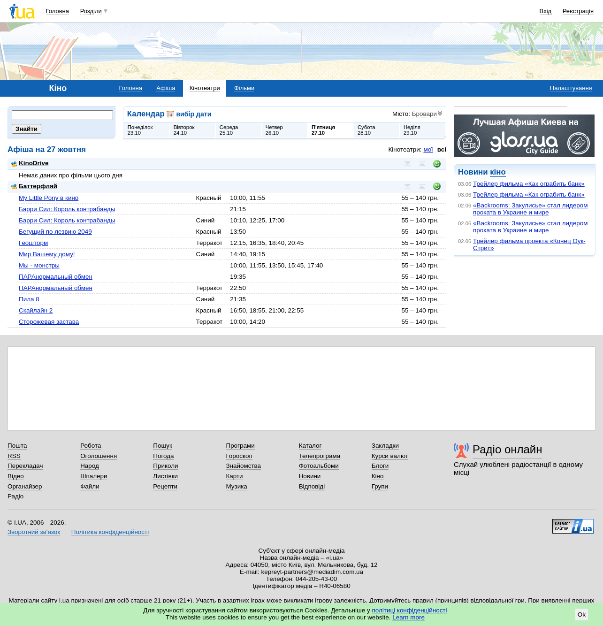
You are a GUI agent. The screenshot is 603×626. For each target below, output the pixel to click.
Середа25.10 (229, 130)
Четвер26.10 (274, 130)
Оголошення (98, 455)
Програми (240, 445)
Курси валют (390, 455)
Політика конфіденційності (110, 531)
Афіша (165, 88)
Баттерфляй (34, 186)
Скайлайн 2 (36, 310)
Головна (57, 11)
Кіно (378, 476)
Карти (234, 476)
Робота (90, 445)
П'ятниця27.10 (323, 130)
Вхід (546, 11)
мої (428, 149)
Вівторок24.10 (184, 130)
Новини (310, 476)
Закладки (385, 445)
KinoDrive (29, 163)
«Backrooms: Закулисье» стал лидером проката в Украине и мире (530, 209)
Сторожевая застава (49, 321)
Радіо (15, 496)
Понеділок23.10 (140, 130)
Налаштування (571, 88)
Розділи (91, 11)
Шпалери (93, 476)
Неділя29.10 (412, 130)
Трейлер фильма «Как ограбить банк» (529, 183)
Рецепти (165, 486)
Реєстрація (578, 11)
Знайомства (243, 465)
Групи (380, 486)
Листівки (165, 476)
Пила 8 (29, 299)
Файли (89, 486)
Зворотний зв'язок (34, 531)
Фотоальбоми (319, 465)
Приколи (165, 465)
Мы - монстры (39, 265)
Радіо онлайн (507, 449)
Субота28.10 (366, 130)
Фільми (244, 88)
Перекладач (25, 465)
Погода (163, 455)
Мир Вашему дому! (47, 254)
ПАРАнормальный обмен (55, 276)
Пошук (162, 445)
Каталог (310, 445)
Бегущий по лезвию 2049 (55, 231)
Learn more (408, 617)
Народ (89, 465)
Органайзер (25, 486)
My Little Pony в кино (48, 197)
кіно (497, 172)
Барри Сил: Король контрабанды (67, 209)
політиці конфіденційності (409, 610)
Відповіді (312, 486)
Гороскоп (239, 455)
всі (441, 149)
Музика (236, 486)
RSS (14, 455)
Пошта (17, 445)
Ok (582, 614)
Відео (16, 476)
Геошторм (33, 242)
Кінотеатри (205, 88)
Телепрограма (320, 455)
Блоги (380, 465)
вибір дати (193, 114)
